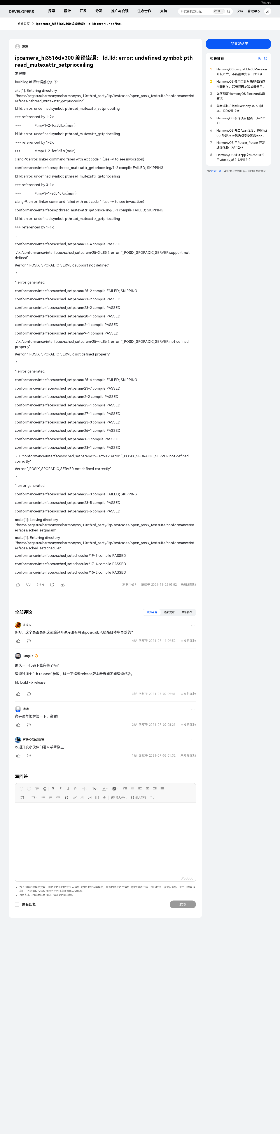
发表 (182, 904)
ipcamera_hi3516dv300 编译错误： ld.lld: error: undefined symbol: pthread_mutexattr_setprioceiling (79, 24)
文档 (240, 11)
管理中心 (254, 11)
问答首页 (24, 24)
